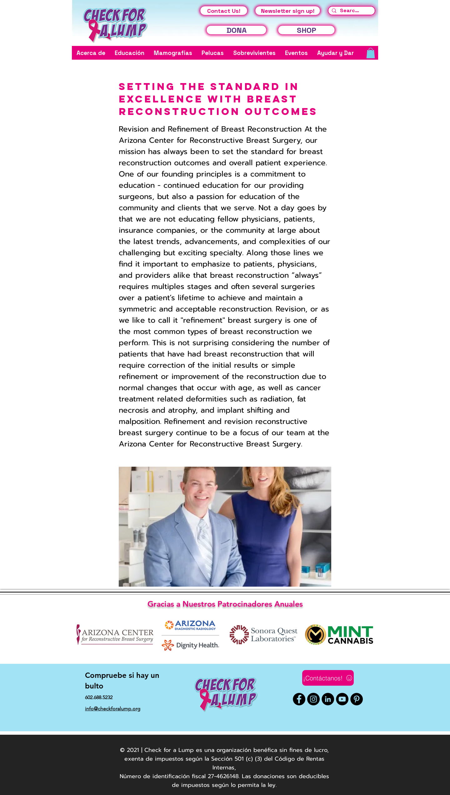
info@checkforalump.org (112, 709)
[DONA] (236, 30)
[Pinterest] (356, 699)
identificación (171, 776)
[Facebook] (299, 699)
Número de (135, 776)
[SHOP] (306, 30)
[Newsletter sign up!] (287, 10)
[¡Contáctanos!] (328, 678)
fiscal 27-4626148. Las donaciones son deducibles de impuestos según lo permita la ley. (250, 780)
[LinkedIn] (328, 699)
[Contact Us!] (224, 10)
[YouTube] (342, 699)
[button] (91, 53)
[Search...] (351, 11)
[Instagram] (313, 699)
